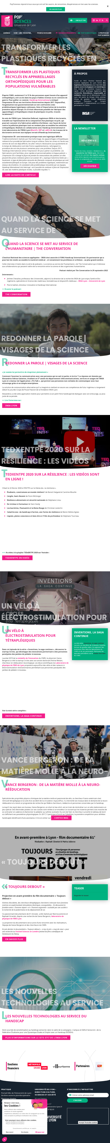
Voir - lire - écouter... (23, 33)
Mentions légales (8, 1098)
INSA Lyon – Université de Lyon (91, 281)
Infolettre (81, 20)
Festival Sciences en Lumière (27, 931)
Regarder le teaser (81, 895)
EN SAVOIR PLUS (55, 9)
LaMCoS (48, 130)
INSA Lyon (11, 405)
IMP (40, 130)
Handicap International (39, 100)
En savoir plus (14, 939)
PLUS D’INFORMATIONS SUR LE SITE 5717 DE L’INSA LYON (36, 1037)
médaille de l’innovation (28, 658)
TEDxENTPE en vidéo (17, 558)
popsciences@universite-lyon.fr (48, 1106)
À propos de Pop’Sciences (103, 34)
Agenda (6, 33)
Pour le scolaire (44, 33)
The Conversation (16, 294)
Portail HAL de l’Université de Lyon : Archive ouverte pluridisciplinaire (16, 1094)
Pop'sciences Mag (88, 33)
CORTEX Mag (61, 818)
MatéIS (34, 130)
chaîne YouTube (99, 653)
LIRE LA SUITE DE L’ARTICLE (20, 175)
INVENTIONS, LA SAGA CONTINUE (23, 716)
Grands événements (67, 33)
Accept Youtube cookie (88, 1122)
